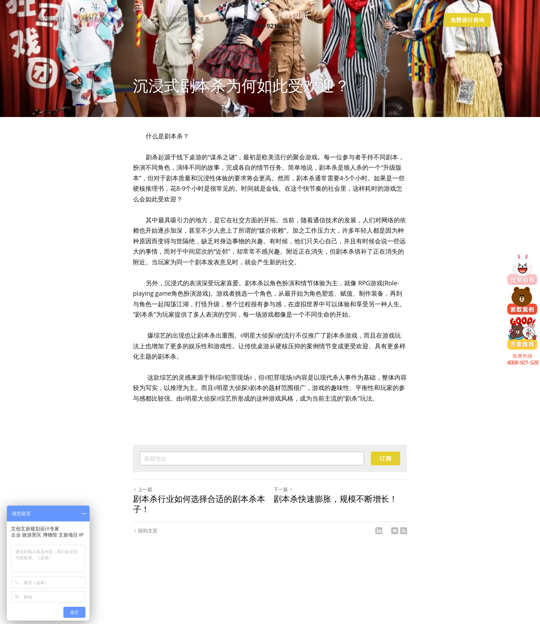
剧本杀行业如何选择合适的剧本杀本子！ (199, 504)
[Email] (394, 530)
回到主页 (145, 530)
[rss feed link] (403, 530)
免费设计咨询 (467, 20)
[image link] (270, 14)
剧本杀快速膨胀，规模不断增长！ (335, 499)
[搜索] (423, 20)
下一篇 (283, 489)
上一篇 (142, 489)
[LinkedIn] (378, 530)
